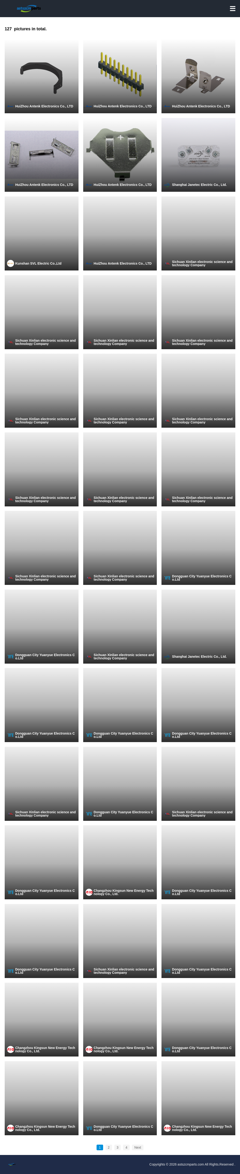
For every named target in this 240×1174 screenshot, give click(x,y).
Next (137, 1147)
